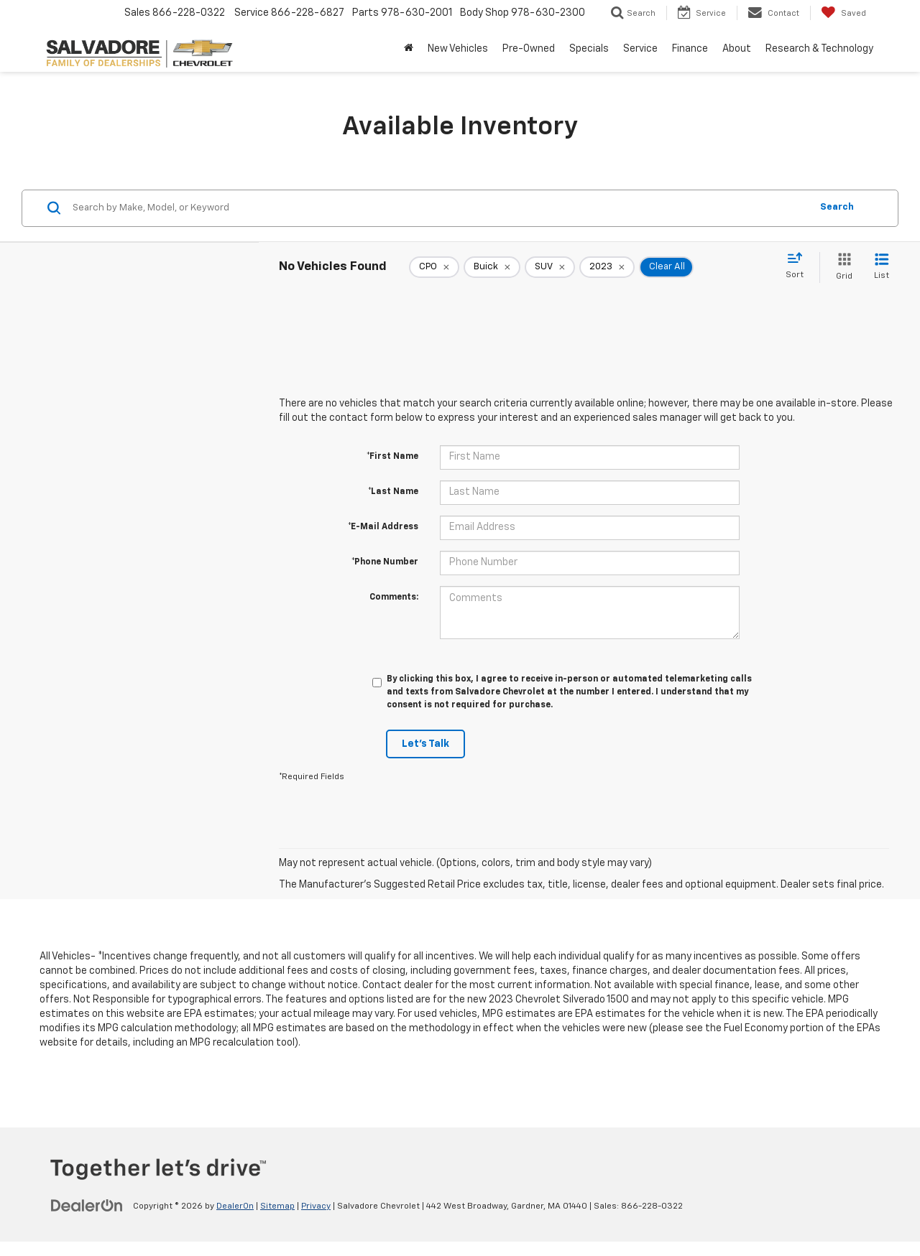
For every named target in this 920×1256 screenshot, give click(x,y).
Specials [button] (589, 49)
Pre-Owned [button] (528, 49)
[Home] (408, 49)
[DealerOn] (87, 1206)
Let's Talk (425, 744)
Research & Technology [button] (819, 49)
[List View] (881, 267)
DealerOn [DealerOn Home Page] (235, 1206)
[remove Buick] (492, 267)
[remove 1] (434, 267)
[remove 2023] (607, 267)
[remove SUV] (550, 267)
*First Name (392, 456)
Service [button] (640, 49)
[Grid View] (841, 267)
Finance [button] (690, 49)
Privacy (316, 1206)
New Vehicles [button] (458, 49)
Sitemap (277, 1206)
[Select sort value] (798, 266)
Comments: (393, 597)
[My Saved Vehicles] (843, 13)
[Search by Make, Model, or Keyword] (439, 208)
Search (837, 207)
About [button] (736, 49)
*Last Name (393, 492)
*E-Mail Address (383, 527)
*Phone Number (384, 562)
